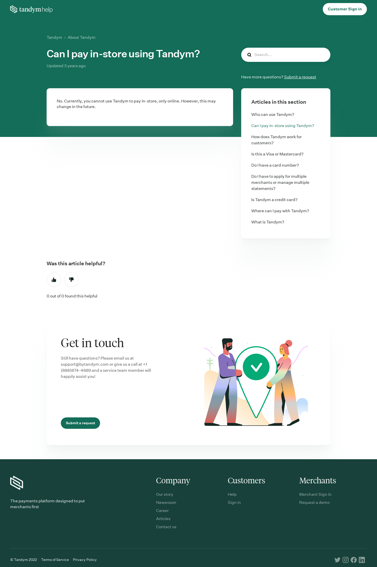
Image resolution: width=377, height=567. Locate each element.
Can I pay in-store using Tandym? (282, 125)
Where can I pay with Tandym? (280, 210)
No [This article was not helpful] (71, 279)
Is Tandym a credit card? (274, 199)
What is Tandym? (267, 222)
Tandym (54, 37)
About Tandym (82, 37)
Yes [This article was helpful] (54, 279)
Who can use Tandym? (272, 114)
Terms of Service (55, 559)
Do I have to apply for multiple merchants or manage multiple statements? (280, 182)
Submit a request (300, 77)
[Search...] (285, 55)
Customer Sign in (345, 9)
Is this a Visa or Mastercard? (277, 154)
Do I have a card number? (275, 165)
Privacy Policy (85, 559)
